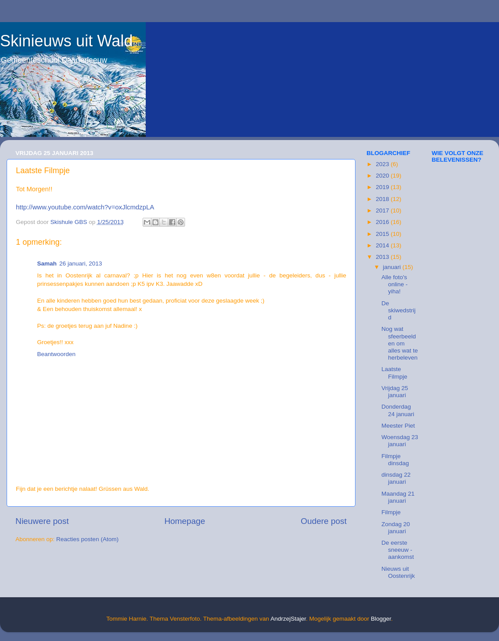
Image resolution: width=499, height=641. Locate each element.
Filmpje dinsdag (395, 460)
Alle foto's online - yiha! (395, 284)
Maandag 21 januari (398, 497)
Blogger (381, 618)
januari (392, 267)
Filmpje (391, 512)
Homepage (184, 521)
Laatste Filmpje (395, 372)
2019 (383, 187)
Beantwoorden (56, 354)
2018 (383, 199)
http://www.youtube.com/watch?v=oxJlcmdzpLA (85, 207)
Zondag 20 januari (396, 528)
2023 (383, 164)
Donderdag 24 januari (398, 410)
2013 (383, 257)
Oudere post (324, 521)
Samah (47, 263)
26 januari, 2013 (80, 263)
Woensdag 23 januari (400, 441)
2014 (383, 245)
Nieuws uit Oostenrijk (398, 572)
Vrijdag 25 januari (395, 391)
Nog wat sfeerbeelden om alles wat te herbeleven (400, 343)
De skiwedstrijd (399, 310)
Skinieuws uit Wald (66, 41)
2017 (383, 210)
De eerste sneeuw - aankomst (398, 549)
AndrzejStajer (288, 618)
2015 (383, 234)
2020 (383, 175)
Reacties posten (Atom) (87, 539)
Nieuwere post (42, 521)
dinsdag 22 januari (396, 478)
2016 (383, 222)
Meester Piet (398, 425)
